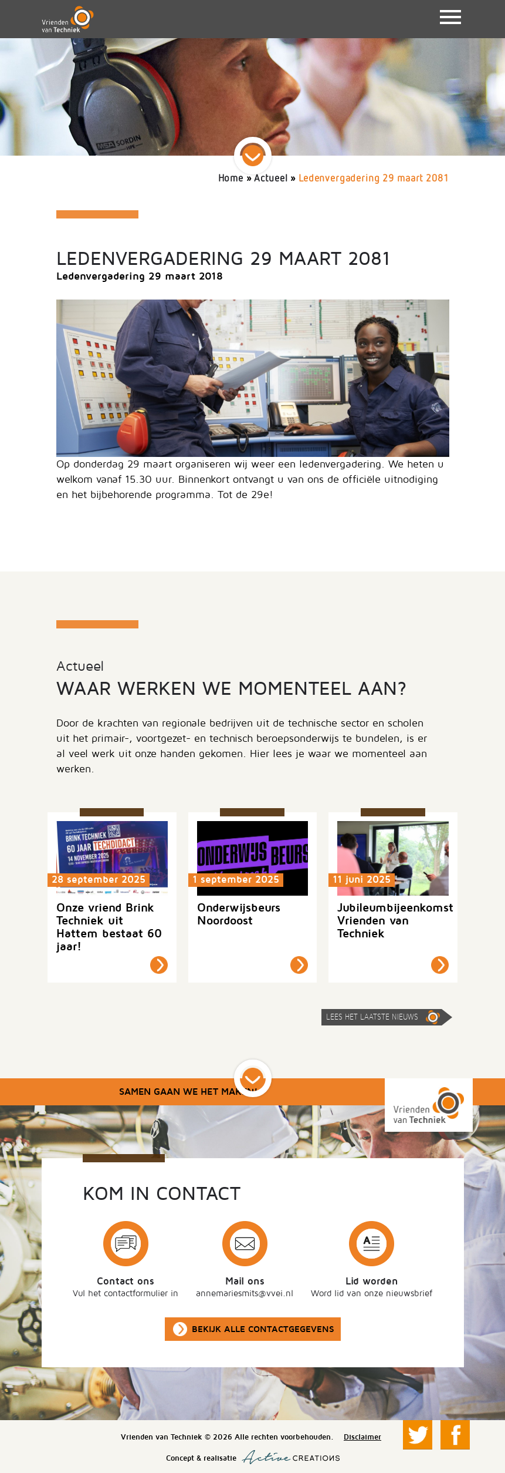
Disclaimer (362, 1437)
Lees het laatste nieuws (372, 1017)
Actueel (270, 179)
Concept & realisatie (253, 1457)
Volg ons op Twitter (417, 1435)
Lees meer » (159, 965)
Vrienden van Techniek (68, 19)
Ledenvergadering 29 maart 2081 (374, 179)
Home (230, 179)
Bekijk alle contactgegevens (263, 1329)
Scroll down (253, 155)
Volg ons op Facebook (455, 1435)
